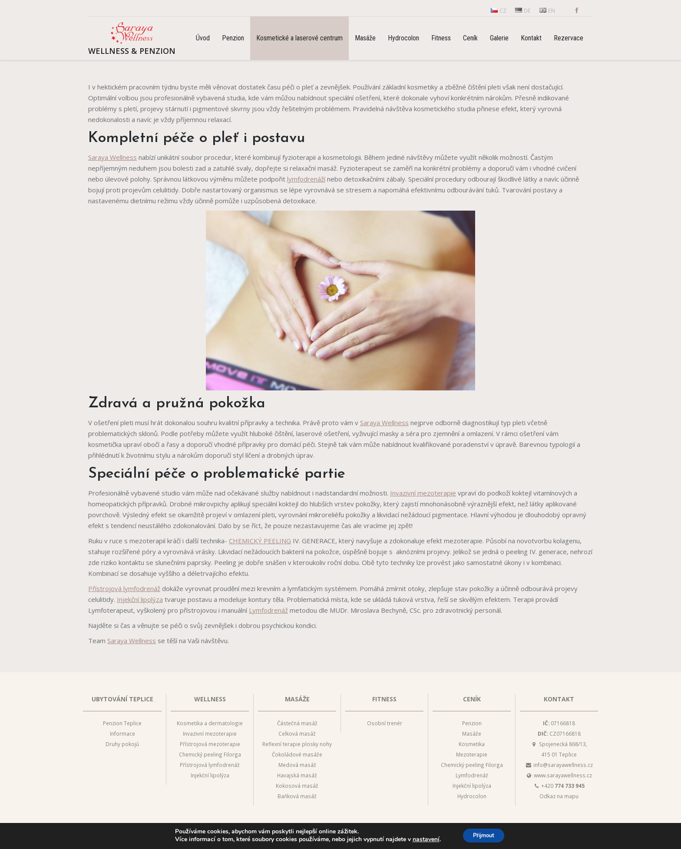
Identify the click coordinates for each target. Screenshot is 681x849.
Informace (122, 733)
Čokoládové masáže (297, 754)
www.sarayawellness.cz (563, 775)
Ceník (472, 699)
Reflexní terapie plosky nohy (297, 743)
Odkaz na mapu (559, 796)
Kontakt (559, 699)
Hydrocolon (471, 796)
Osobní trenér (384, 723)
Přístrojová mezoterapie (210, 743)
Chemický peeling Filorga (210, 754)
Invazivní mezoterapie (423, 493)
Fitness (384, 699)
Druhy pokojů (122, 743)
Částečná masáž (297, 723)
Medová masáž (297, 764)
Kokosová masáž (297, 785)
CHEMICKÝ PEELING (260, 540)
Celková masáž (297, 733)
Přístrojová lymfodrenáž (124, 588)
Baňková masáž (297, 796)
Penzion (472, 723)
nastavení (421, 839)
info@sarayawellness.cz (563, 764)
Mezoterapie (471, 754)
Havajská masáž (297, 775)
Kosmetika (472, 743)
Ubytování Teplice (122, 699)
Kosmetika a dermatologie (210, 723)
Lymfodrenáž (268, 610)
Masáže (297, 699)
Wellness (210, 699)
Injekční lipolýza (140, 599)
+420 (563, 785)
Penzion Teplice (122, 723)
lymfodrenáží (306, 179)
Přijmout (484, 835)
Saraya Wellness (112, 157)
